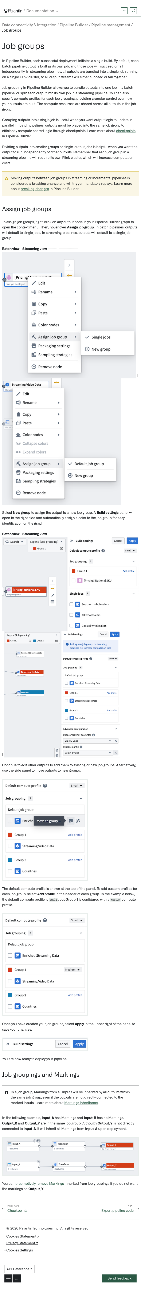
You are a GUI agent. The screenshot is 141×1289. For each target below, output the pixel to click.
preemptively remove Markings (39, 1183)
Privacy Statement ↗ (22, 1243)
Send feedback (119, 1278)
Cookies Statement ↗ (22, 1236)
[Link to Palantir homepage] (13, 11)
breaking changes (35, 189)
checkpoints (126, 131)
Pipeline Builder (74, 25)
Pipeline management (110, 25)
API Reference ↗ (19, 1269)
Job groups (11, 30)
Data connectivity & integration (29, 25)
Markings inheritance (81, 1103)
